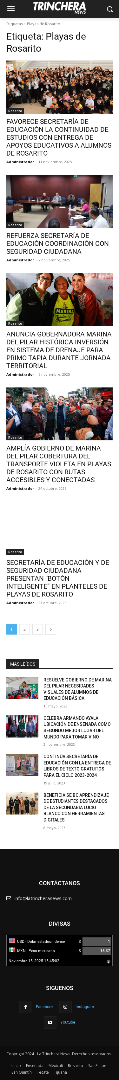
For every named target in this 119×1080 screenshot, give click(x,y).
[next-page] (50, 629)
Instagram (85, 1006)
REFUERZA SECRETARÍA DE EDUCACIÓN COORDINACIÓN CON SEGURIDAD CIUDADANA (57, 243)
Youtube (67, 1022)
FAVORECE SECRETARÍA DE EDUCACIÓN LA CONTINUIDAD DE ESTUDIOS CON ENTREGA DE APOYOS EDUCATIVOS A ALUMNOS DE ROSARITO (58, 137)
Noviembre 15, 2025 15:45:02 (34, 961)
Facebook (45, 1006)
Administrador (20, 161)
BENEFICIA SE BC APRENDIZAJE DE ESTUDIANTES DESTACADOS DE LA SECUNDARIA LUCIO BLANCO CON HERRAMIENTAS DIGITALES (76, 807)
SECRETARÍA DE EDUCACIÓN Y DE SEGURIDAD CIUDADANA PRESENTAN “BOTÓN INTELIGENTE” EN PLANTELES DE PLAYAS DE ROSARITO (57, 578)
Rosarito (15, 111)
